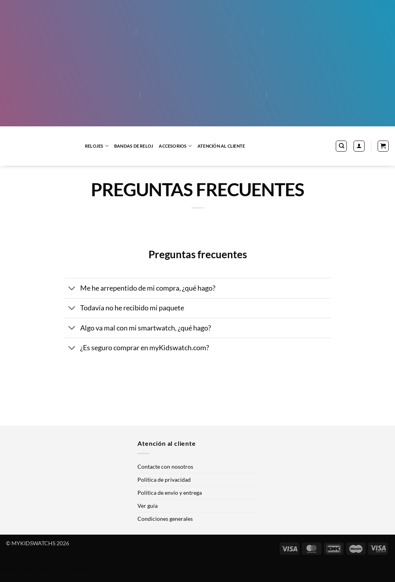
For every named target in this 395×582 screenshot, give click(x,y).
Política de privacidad (164, 479)
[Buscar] (341, 146)
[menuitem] (73, 31)
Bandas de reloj (133, 145)
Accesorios (175, 146)
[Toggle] (72, 289)
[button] (359, 146)
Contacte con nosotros (165, 466)
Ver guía (147, 505)
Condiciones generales (165, 518)
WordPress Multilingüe (32, 569)
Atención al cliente (221, 145)
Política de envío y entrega (169, 492)
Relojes (97, 146)
